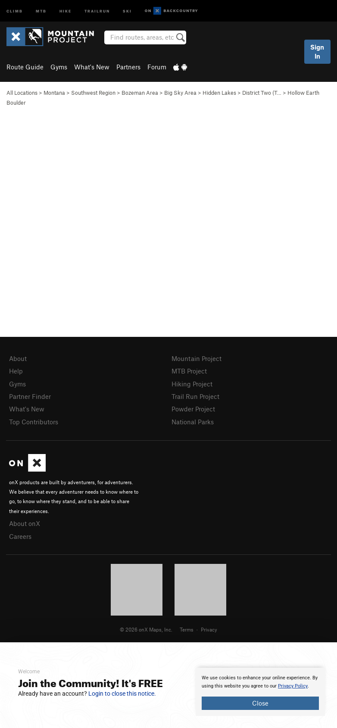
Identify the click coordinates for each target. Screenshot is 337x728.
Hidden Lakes (219, 92)
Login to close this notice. (122, 693)
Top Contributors (33, 422)
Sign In (317, 51)
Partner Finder (30, 396)
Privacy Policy (293, 686)
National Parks (193, 422)
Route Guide (25, 67)
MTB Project (189, 371)
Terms (186, 629)
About (18, 358)
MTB (41, 10)
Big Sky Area (180, 92)
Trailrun (97, 10)
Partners (128, 67)
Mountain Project (197, 358)
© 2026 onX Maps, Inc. (146, 629)
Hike (65, 10)
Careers (20, 536)
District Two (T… (261, 92)
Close (260, 703)
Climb (14, 10)
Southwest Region (93, 92)
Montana (54, 92)
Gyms (58, 67)
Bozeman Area (140, 92)
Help (16, 371)
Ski (127, 10)
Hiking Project (192, 384)
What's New (91, 67)
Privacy (209, 629)
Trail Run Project (195, 396)
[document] (260, 692)
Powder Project (193, 409)
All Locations (21, 92)
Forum (156, 67)
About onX (24, 523)
